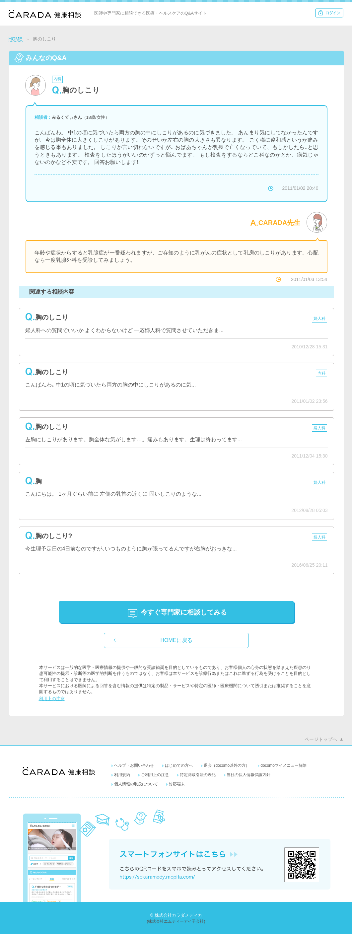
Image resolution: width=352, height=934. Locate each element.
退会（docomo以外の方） (227, 765)
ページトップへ (321, 739)
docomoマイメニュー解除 (283, 765)
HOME (16, 38)
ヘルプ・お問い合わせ (134, 765)
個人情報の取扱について (136, 784)
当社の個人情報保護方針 (248, 774)
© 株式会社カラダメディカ (176, 915)
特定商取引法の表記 (198, 774)
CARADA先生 (279, 222)
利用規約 (122, 774)
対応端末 (177, 784)
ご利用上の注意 (155, 774)
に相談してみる (184, 612)
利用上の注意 (52, 698)
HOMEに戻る (176, 640)
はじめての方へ (179, 765)
